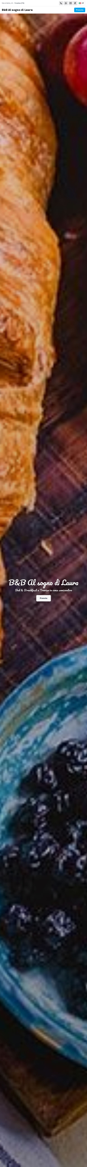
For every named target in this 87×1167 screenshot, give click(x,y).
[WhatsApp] (66, 3)
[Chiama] (61, 3)
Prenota (79, 10)
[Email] (71, 3)
